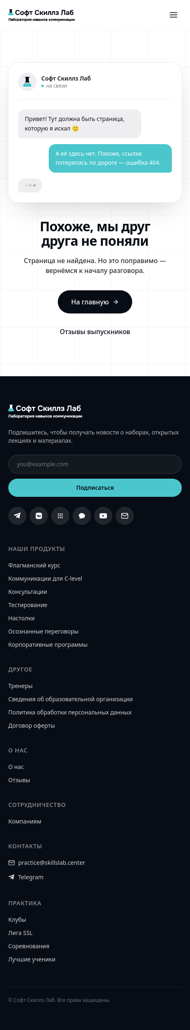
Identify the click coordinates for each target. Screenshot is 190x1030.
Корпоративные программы (48, 644)
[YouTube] (103, 516)
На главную (95, 301)
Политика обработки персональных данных (69, 712)
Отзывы (19, 780)
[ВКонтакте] (39, 516)
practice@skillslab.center (46, 862)
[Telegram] (17, 516)
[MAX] (82, 516)
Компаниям (24, 821)
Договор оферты (31, 725)
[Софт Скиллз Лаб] (41, 14)
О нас (16, 767)
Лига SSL (20, 933)
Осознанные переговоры (43, 631)
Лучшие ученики (31, 959)
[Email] (125, 516)
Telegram (25, 877)
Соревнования (28, 946)
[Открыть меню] (173, 15)
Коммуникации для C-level (45, 578)
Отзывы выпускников (95, 331)
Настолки (21, 618)
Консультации (27, 592)
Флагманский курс (34, 565)
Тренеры (20, 686)
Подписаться (95, 487)
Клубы (17, 919)
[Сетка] (60, 516)
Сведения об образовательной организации (70, 699)
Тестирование (28, 605)
